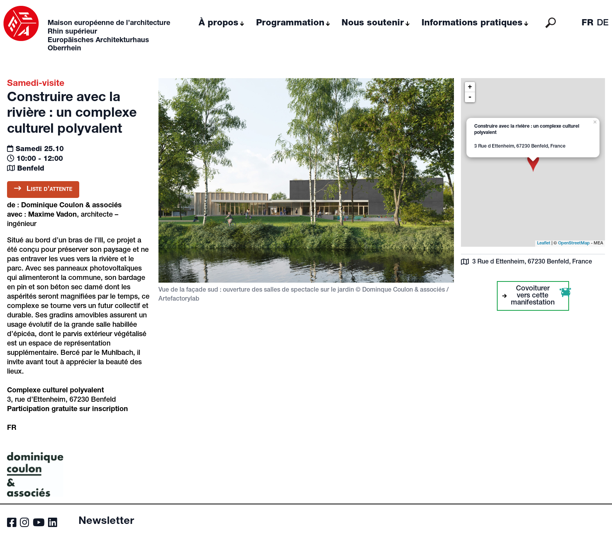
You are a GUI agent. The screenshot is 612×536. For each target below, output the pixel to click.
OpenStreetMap (574, 243)
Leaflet (543, 243)
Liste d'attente (43, 189)
